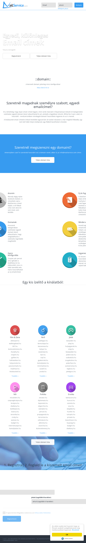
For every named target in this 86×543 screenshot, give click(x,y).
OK (67, 534)
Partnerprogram (8, 540)
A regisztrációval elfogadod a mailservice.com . (28, 513)
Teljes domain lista (44, 56)
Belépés (79, 5)
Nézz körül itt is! (43, 88)
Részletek (75, 530)
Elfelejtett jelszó (63, 9)
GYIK (16, 540)
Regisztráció (16, 56)
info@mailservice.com (68, 152)
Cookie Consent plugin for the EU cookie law (67, 538)
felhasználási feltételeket (43, 513)
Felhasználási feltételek (44, 539)
